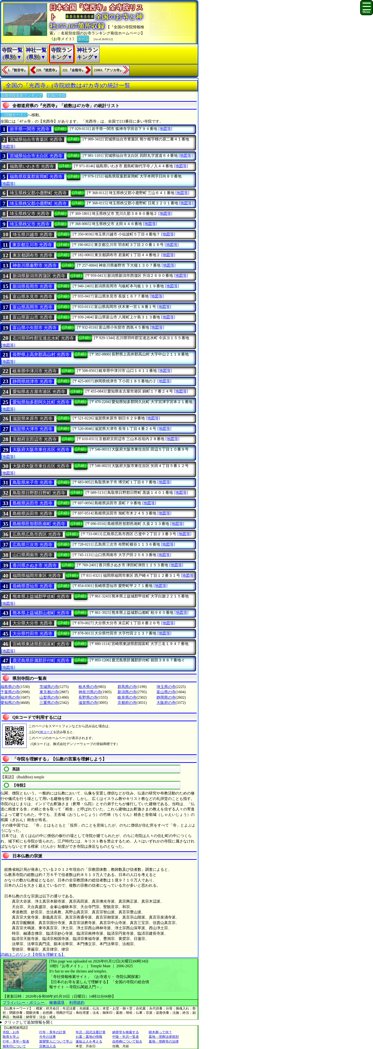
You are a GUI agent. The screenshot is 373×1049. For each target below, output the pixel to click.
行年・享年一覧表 (16, 1041)
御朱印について (14, 1046)
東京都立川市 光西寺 (32, 244)
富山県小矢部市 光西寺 (35, 327)
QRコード (46, 732)
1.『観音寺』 (17, 70)
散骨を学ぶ (11, 1037)
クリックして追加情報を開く (29, 1022)
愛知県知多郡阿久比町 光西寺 (41, 402)
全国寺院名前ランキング (22, 95)
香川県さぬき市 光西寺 (35, 565)
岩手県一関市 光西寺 (29, 129)
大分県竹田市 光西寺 (32, 633)
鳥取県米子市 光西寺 (32, 482)
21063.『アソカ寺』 (108, 70)
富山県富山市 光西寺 (32, 317)
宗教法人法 (47, 1046)
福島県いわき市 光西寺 (32, 166)
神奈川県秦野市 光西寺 (35, 265)
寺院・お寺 (11, 1032)
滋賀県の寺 (88, 703)
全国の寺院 (56, 95)
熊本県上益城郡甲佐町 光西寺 (41, 596)
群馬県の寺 (127, 687)
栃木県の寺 (88, 687)
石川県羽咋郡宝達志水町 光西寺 (43, 338)
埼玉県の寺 (166, 687)
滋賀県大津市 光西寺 (32, 429)
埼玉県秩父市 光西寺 (29, 213)
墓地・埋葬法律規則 (164, 1037)
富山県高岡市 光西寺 (32, 307)
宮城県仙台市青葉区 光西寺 (36, 139)
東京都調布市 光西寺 (32, 255)
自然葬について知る (127, 1041)
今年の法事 (47, 1037)
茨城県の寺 (49, 687)
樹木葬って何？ (160, 1032)
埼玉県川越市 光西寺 (32, 234)
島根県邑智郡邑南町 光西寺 (39, 523)
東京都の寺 (49, 692)
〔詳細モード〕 (14, 115)
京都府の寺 (127, 703)
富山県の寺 (166, 692)
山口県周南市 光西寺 (32, 555)
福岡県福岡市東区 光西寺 (37, 575)
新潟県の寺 (127, 692)
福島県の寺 (10, 687)
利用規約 (76, 1003)
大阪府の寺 (166, 703)
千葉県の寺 (10, 692)
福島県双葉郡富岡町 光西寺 (36, 176)
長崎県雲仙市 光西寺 (32, 586)
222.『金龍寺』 (73, 70)
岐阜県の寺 (127, 697)
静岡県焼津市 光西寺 (32, 381)
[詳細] (60, 128)
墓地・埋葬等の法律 (164, 1041)
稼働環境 (56, 1003)
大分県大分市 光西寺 (32, 623)
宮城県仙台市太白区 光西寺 (36, 156)
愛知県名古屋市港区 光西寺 (39, 391)
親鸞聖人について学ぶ (56, 1041)
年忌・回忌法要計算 (91, 1032)
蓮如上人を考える (89, 1041)
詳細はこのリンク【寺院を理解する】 (32, 955)
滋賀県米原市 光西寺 (32, 418)
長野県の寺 (88, 697)
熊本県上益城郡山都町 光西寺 (41, 613)
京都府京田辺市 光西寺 (35, 439)
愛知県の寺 (10, 703)
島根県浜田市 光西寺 (32, 503)
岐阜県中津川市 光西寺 (35, 371)
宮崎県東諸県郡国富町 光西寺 (41, 644)
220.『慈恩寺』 (47, 70)
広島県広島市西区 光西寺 (37, 534)
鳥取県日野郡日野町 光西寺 (39, 493)
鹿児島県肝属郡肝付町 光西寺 (41, 660)
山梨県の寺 (49, 697)
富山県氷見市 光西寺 (32, 296)
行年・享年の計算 (52, 1032)
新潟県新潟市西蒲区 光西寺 (39, 276)
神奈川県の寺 (90, 692)
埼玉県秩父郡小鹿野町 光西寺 (38, 193)
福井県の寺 (10, 697)
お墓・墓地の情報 (89, 1037)
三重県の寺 (49, 703)
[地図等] (165, 129)
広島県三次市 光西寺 (32, 544)
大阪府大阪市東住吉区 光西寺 (41, 449)
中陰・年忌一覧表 (125, 1037)
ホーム (83, 38)
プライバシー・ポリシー (24, 1003)
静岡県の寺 (166, 697)
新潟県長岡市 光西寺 (32, 286)
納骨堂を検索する (125, 1032)
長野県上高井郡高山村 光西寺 (41, 354)
